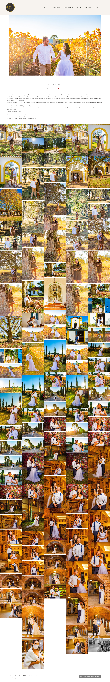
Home (44, 7)
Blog (79, 7)
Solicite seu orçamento (89, 676)
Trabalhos (55, 7)
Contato (99, 7)
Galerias (68, 7)
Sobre (88, 7)
